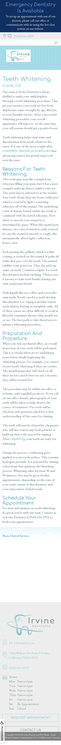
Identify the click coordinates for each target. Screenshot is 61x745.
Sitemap (56, 737)
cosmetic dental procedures (26, 151)
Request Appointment (30, 721)
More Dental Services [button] (15, 536)
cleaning (17, 439)
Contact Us (30, 733)
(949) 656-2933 (39, 517)
